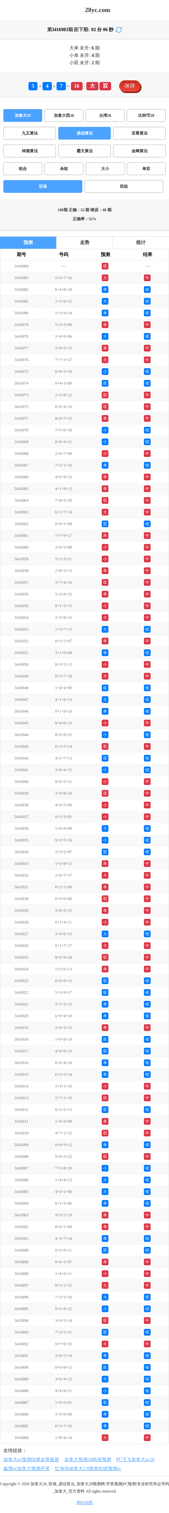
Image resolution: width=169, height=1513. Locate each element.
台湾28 (105, 115)
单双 (146, 168)
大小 (105, 168)
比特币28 (146, 115)
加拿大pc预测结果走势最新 (31, 1459)
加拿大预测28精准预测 (87, 1459)
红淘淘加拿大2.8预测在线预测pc (88, 1468)
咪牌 (129, 86)
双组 (124, 186)
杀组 (64, 168)
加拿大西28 (64, 115)
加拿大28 (23, 115)
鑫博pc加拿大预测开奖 (26, 1468)
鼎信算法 (85, 133)
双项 (43, 186)
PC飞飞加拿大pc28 (135, 1459)
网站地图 (85, 1502)
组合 (23, 168)
